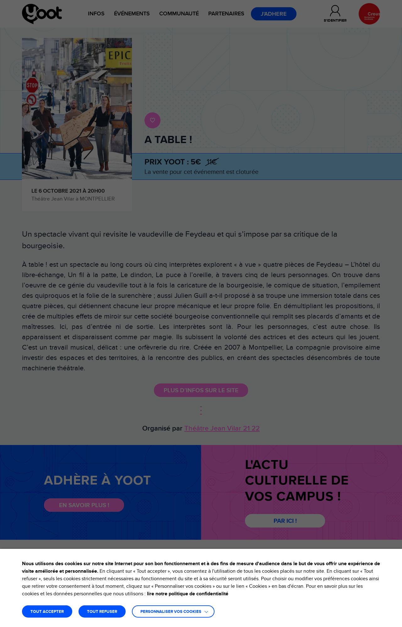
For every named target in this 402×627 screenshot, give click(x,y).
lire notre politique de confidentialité (187, 593)
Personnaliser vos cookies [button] (170, 612)
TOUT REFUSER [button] (102, 612)
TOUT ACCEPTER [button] (47, 612)
